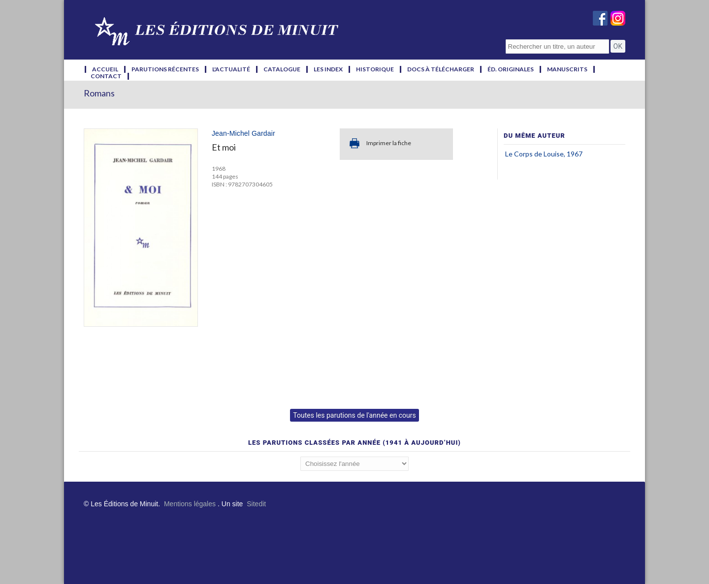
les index (328, 69)
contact (106, 76)
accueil (105, 69)
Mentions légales (190, 504)
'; (354, 464)
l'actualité (231, 69)
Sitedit (256, 504)
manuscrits (567, 69)
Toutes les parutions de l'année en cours (354, 415)
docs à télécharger (440, 69)
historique (375, 69)
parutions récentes (165, 69)
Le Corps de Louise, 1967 (543, 154)
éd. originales (510, 69)
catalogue (281, 69)
